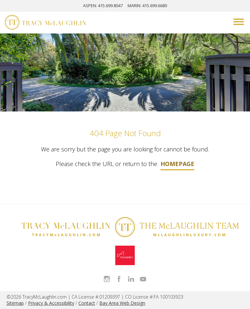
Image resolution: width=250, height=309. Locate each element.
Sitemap (15, 303)
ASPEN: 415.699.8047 (103, 5)
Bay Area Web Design (122, 303)
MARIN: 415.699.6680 (147, 5)
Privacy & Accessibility (51, 303)
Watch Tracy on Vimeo (143, 279)
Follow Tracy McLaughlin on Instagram (107, 279)
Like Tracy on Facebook (119, 279)
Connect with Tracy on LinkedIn (131, 279)
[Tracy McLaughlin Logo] (45, 23)
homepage (177, 164)
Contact (86, 303)
